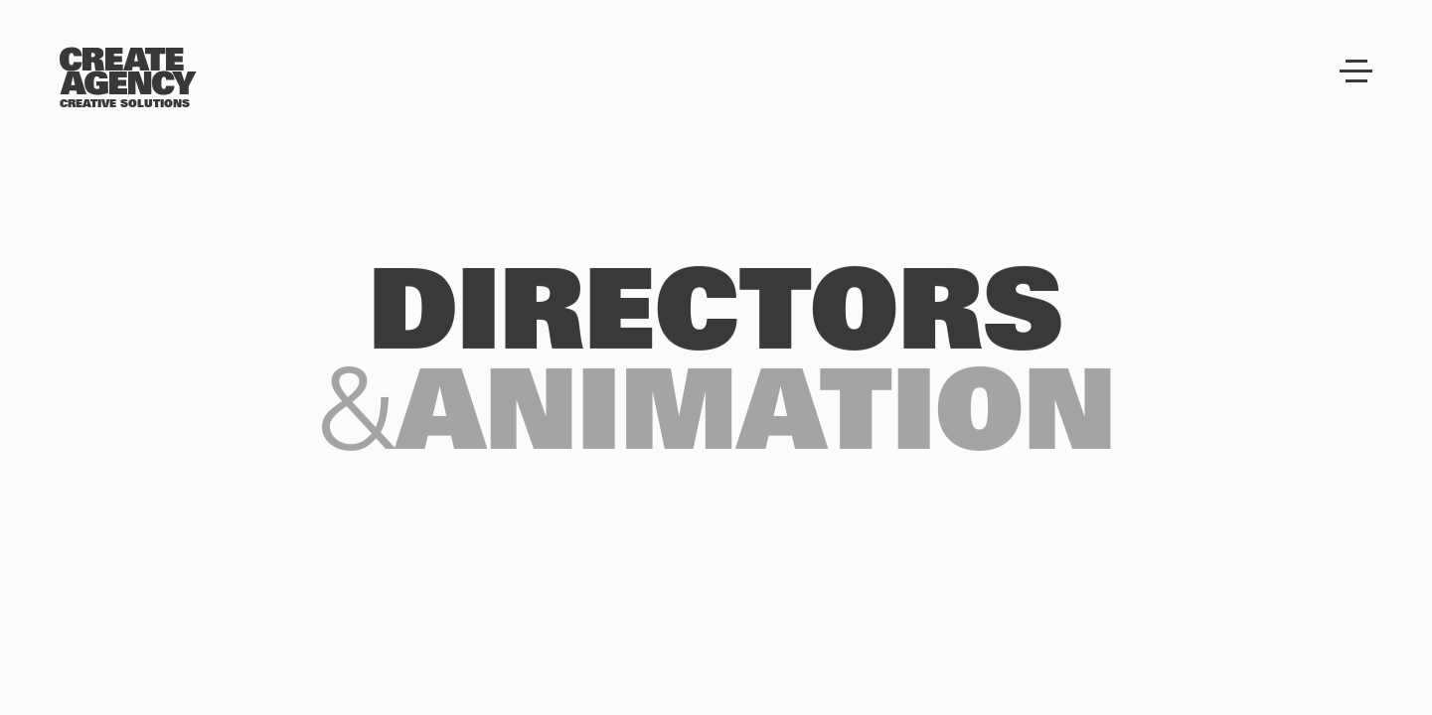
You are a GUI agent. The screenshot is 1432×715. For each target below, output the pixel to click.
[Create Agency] (128, 71)
